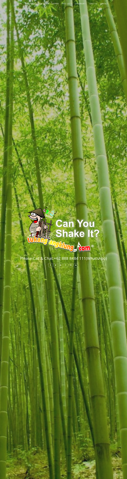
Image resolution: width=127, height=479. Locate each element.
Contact (104, 4)
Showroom (80, 4)
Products (29, 4)
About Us (93, 4)
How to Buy (43, 4)
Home (20, 4)
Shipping (55, 4)
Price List (66, 4)
